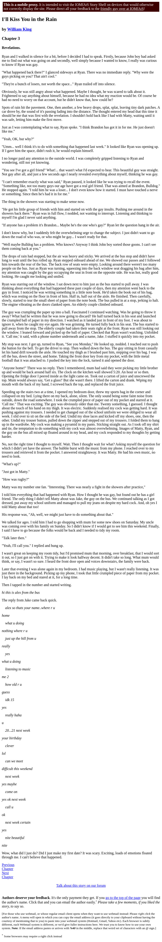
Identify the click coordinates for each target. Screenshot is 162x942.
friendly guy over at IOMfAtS (122, 9)
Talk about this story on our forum (81, 885)
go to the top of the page (123, 898)
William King (19, 29)
